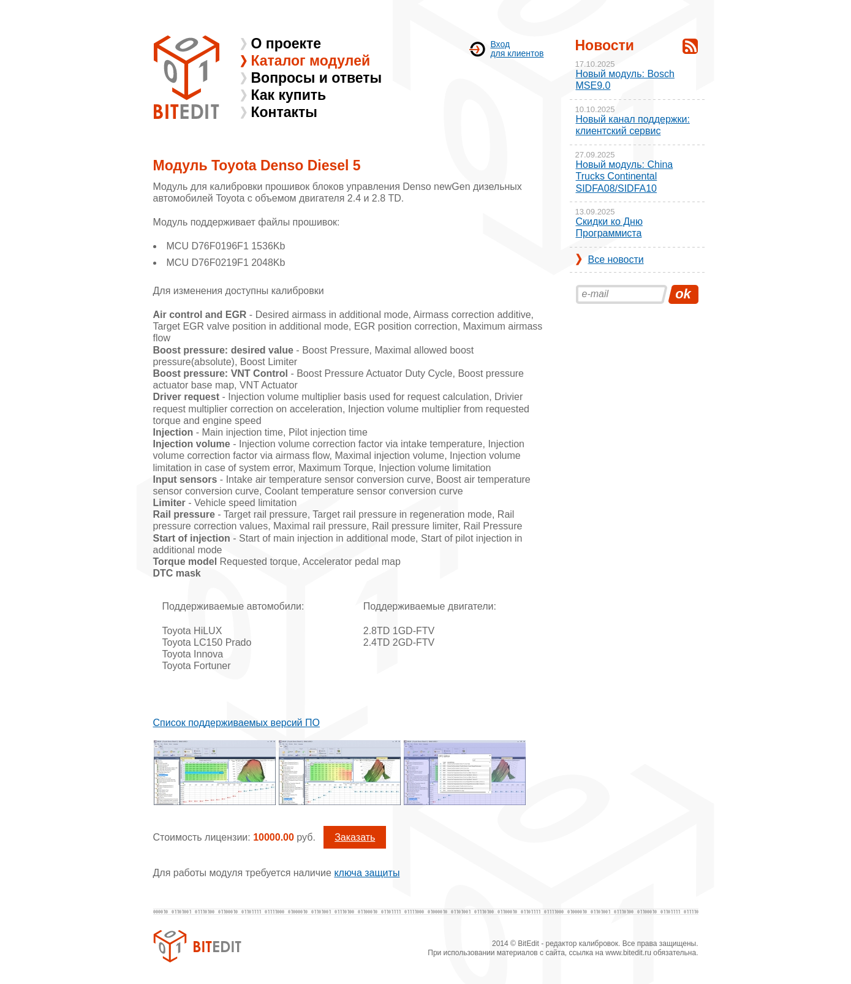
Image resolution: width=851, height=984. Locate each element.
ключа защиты (366, 873)
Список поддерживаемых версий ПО (236, 722)
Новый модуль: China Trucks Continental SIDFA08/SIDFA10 (624, 176)
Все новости (616, 259)
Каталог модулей (311, 61)
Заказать (355, 837)
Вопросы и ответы (316, 78)
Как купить (289, 95)
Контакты (284, 112)
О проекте (286, 43)
